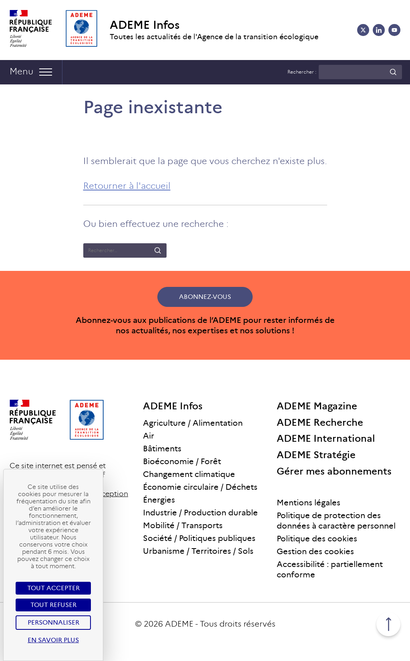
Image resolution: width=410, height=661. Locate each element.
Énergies (159, 500)
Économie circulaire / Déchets (200, 487)
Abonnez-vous (205, 296)
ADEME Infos (145, 25)
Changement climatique (189, 474)
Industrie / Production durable (200, 512)
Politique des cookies (317, 538)
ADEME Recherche (320, 422)
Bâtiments (162, 448)
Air (148, 436)
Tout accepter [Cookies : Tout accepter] (53, 588)
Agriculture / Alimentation (193, 423)
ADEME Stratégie (316, 455)
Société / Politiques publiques (199, 538)
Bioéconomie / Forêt (182, 461)
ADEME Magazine (317, 406)
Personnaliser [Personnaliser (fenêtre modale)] (53, 622)
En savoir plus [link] (53, 640)
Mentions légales (308, 502)
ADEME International (326, 438)
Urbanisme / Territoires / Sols (198, 551)
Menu (21, 71)
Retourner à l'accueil (127, 185)
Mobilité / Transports (183, 525)
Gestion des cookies (315, 551)
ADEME (179, 624)
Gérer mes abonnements (334, 471)
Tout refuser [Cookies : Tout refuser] (53, 605)
